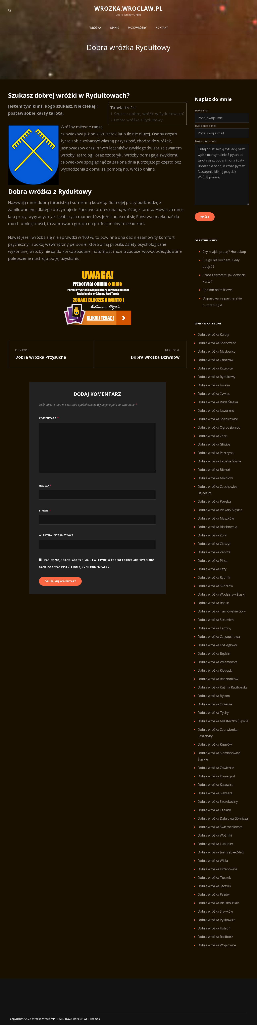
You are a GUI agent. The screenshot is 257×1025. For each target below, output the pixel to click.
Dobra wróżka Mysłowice (216, 351)
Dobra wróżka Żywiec (214, 393)
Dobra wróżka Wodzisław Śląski (221, 594)
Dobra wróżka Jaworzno (216, 410)
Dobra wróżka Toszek (214, 877)
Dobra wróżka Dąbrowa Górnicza (223, 818)
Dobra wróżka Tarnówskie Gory (222, 611)
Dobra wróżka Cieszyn (214, 543)
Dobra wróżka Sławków (215, 911)
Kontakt (162, 27)
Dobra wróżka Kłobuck (215, 670)
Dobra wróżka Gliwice (214, 444)
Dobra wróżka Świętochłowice (220, 827)
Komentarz (49, 418)
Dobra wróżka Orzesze (215, 704)
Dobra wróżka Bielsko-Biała (219, 903)
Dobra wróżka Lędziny (214, 628)
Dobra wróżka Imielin (214, 385)
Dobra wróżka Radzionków (218, 679)
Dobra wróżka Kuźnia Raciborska (223, 687)
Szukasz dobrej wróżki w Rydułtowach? (149, 113)
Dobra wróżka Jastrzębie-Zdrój (221, 852)
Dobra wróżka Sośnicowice (218, 419)
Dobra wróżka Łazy (212, 569)
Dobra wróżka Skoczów (215, 586)
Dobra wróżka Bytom (214, 696)
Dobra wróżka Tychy (213, 712)
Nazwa (45, 485)
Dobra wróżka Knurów (215, 744)
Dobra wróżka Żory (212, 535)
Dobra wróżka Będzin (214, 653)
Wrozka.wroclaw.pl (128, 8)
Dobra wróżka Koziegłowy (217, 645)
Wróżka (95, 27)
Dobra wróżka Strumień (216, 619)
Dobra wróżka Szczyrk (214, 886)
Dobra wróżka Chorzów (215, 360)
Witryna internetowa (56, 535)
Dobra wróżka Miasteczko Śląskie (223, 721)
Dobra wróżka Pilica (212, 560)
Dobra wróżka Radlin (213, 603)
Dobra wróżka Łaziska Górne (219, 461)
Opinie (114, 27)
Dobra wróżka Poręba (214, 501)
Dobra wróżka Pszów (213, 894)
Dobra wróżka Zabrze (214, 552)
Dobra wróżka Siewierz (215, 793)
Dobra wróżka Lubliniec (215, 844)
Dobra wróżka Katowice (215, 784)
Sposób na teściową (218, 290)
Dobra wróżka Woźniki (215, 835)
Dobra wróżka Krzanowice (217, 869)
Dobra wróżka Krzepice (215, 368)
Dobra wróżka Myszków (216, 518)
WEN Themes (92, 1019)
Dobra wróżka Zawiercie (216, 768)
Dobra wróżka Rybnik (214, 577)
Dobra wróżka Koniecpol (216, 776)
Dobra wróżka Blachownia (217, 527)
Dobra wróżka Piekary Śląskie (220, 510)
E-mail (45, 510)
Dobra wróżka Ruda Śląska (218, 402)
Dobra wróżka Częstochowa (219, 636)
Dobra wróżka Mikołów (215, 478)
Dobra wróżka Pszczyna (216, 453)
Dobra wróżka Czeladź (214, 810)
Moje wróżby (137, 27)
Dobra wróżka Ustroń (214, 928)
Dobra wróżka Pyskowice (216, 920)
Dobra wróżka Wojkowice (217, 945)
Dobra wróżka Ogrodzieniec (219, 427)
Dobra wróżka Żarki (212, 436)
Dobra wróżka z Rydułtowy (138, 119)
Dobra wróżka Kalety (213, 334)
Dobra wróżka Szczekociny (218, 801)
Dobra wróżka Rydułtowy (216, 377)
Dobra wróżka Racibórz (215, 936)
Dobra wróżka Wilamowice (218, 662)
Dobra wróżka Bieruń (214, 469)
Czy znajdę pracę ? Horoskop (224, 251)
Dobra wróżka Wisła (213, 860)
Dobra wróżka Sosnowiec (217, 343)
